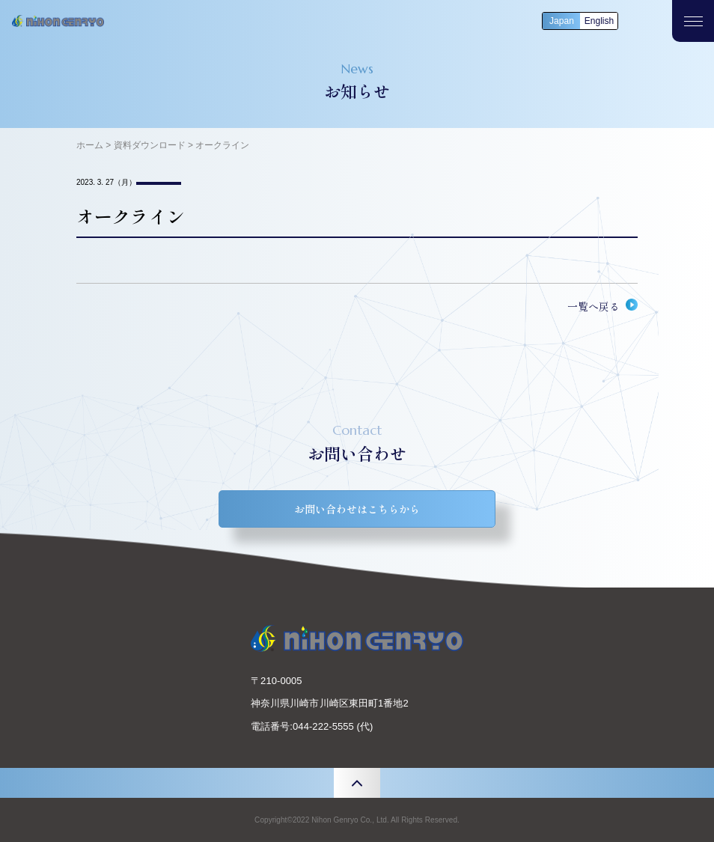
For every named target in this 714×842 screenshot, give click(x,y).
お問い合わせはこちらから (357, 508)
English (599, 21)
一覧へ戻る (593, 306)
